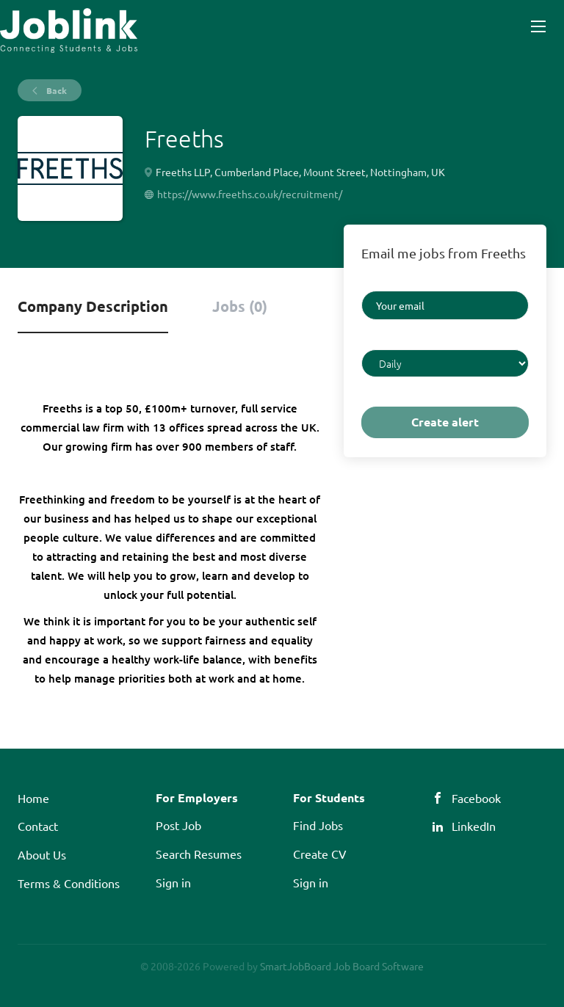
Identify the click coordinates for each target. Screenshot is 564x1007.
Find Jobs (318, 825)
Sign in (173, 882)
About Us (42, 854)
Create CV (320, 853)
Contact (38, 825)
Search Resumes (199, 853)
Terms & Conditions (69, 883)
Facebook (476, 797)
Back (55, 90)
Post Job (178, 825)
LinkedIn (474, 825)
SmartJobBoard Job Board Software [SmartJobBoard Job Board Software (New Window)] (342, 966)
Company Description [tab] (93, 306)
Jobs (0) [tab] (239, 306)
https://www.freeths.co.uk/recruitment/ (249, 193)
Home (33, 797)
